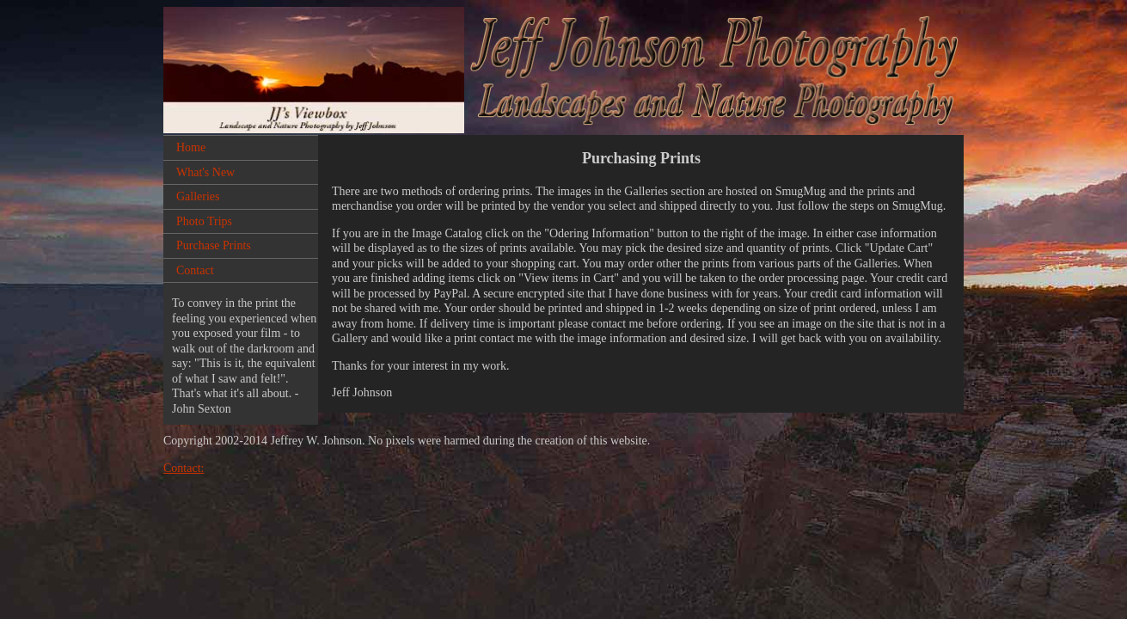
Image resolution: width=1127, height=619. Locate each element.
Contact (195, 270)
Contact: (183, 468)
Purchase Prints (213, 245)
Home (190, 147)
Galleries (198, 196)
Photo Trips (204, 221)
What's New (205, 172)
